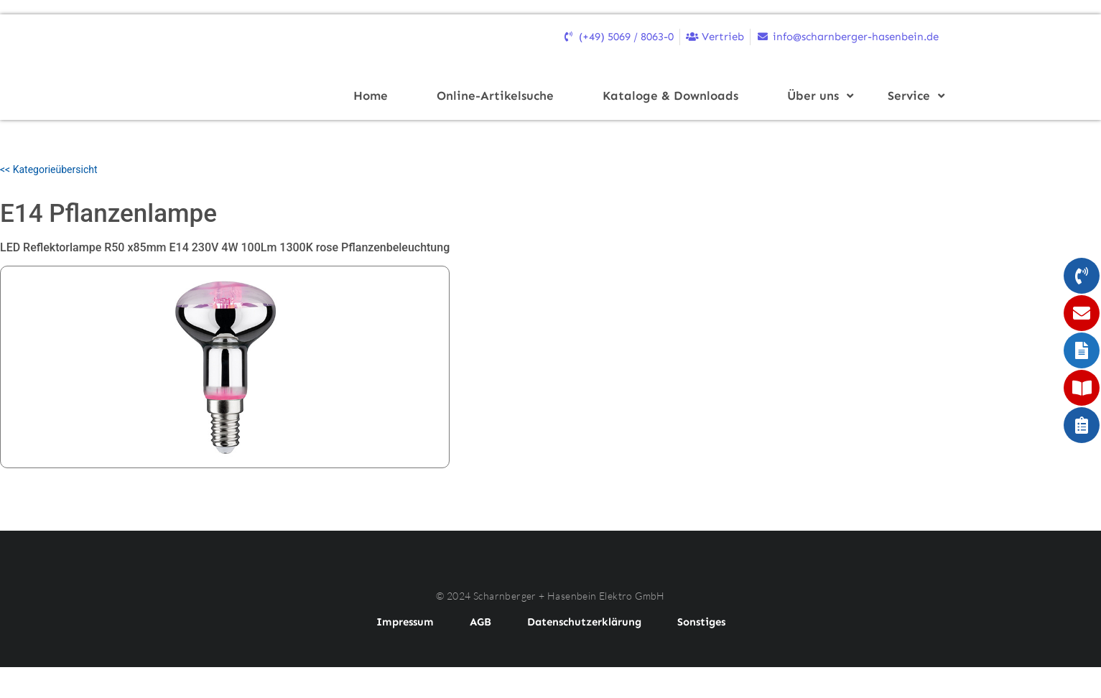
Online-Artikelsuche (495, 95)
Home (370, 95)
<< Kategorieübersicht (49, 169)
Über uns (817, 95)
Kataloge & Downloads (670, 95)
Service (913, 95)
